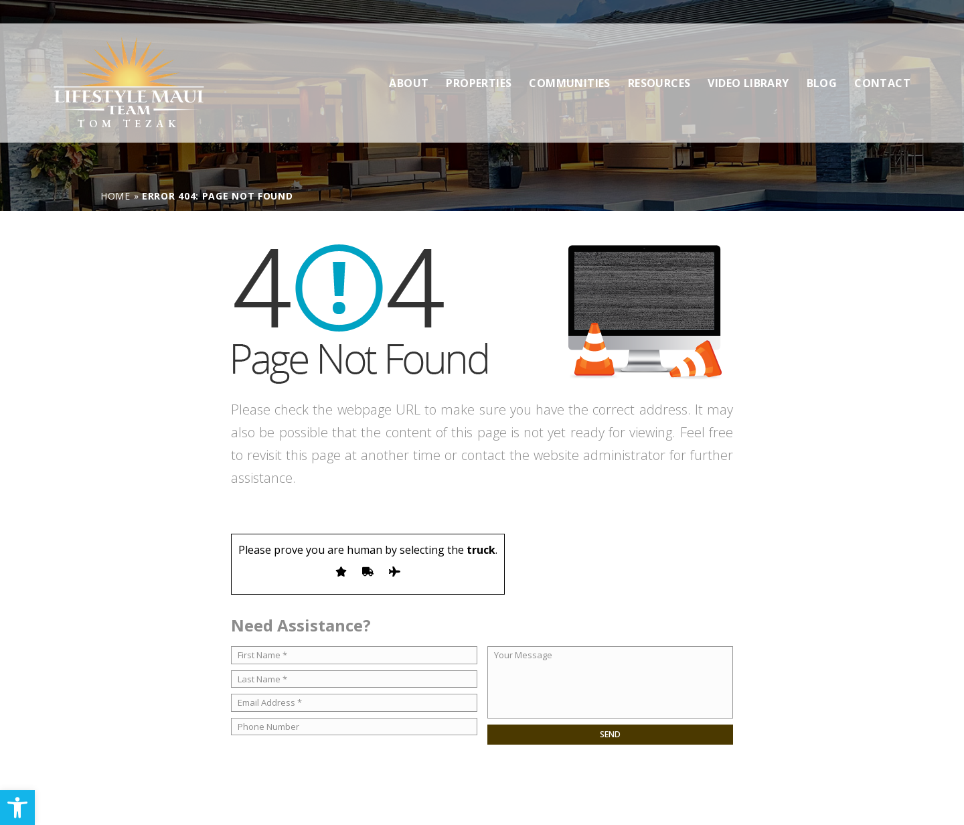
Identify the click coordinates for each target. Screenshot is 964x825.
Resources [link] (659, 59)
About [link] (408, 59)
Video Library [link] (748, 59)
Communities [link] (569, 59)
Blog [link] (822, 59)
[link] (17, 807)
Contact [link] (882, 59)
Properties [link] (478, 59)
